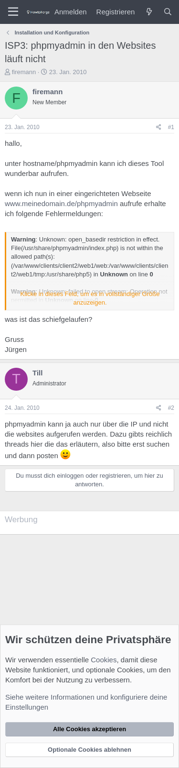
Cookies (103, 660)
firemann (24, 72)
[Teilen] (159, 127)
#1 (171, 127)
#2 (171, 408)
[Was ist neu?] (148, 12)
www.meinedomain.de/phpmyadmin (61, 203)
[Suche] (167, 12)
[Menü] (13, 12)
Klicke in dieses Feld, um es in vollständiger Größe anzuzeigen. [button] (90, 298)
